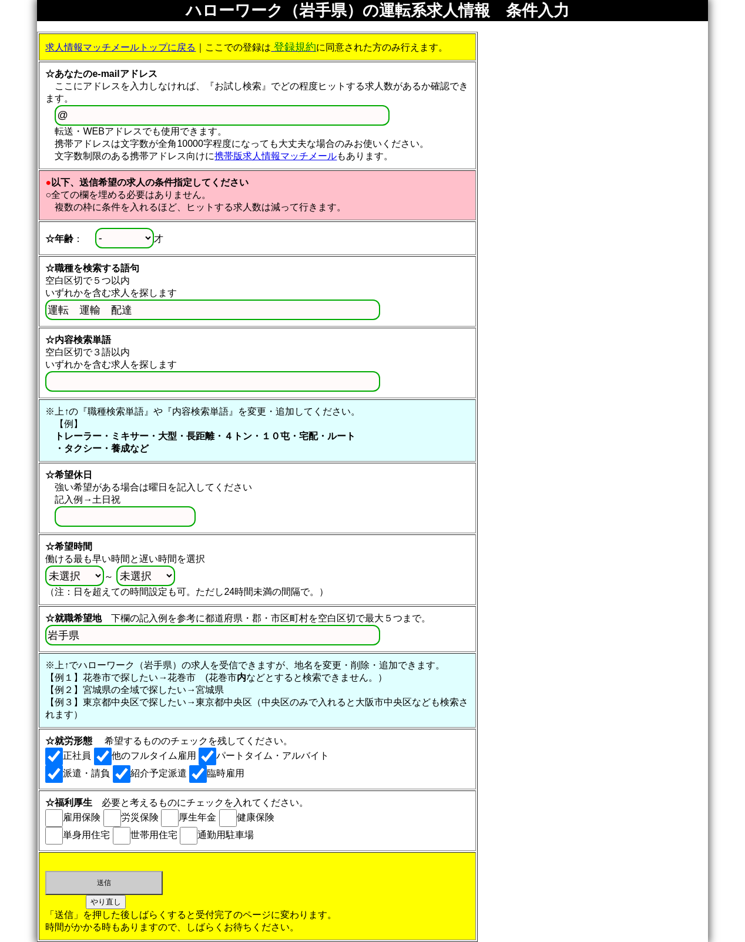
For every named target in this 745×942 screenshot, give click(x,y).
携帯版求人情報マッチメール (275, 156)
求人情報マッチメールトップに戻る (120, 47)
